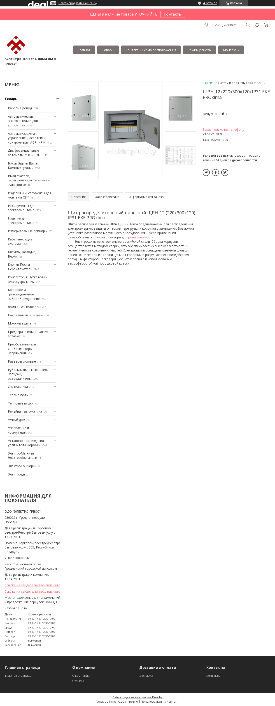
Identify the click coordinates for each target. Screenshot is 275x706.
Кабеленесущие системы (20, 241)
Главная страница (18, 676)
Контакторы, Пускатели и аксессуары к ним (27, 279)
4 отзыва (210, 3)
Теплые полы (18, 395)
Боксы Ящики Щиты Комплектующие (23, 165)
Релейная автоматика (25, 411)
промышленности (140, 237)
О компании (81, 676)
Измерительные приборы (27, 231)
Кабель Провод (20, 108)
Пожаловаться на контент (160, 701)
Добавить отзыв (256, 25)
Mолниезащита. (20, 323)
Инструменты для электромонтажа (21, 207)
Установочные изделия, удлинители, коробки (26, 443)
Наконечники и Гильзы (25, 315)
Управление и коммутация (18, 430)
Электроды (16, 474)
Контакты (213, 676)
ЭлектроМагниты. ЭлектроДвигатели (22, 455)
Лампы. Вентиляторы (24, 307)
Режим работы (199, 50)
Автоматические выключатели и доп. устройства (23, 120)
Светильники (18, 386)
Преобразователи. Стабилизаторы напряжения (22, 348)
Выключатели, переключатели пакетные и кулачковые (29, 180)
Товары (108, 50)
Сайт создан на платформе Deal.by (137, 697)
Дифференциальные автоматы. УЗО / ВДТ (24, 152)
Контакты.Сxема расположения (151, 50)
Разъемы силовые (22, 361)
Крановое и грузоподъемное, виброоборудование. (24, 294)
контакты (173, 14)
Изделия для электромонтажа (21, 220)
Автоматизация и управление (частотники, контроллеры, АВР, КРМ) (27, 137)
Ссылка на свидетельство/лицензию (32, 585)
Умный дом (16, 420)
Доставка (146, 676)
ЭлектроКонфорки (22, 466)
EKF (121, 224)
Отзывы (78, 681)
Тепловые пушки (20, 403)
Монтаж (229, 50)
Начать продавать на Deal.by (77, 3)
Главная (84, 50)
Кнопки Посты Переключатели (20, 266)
